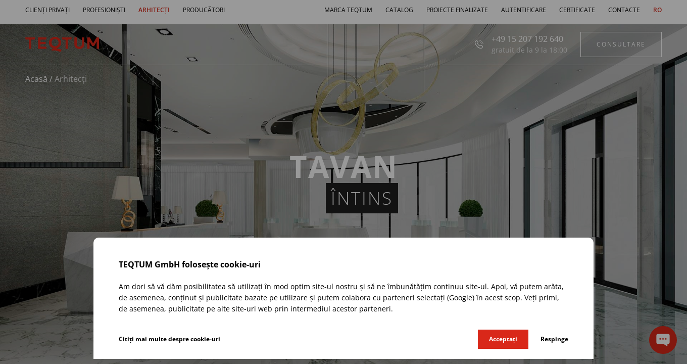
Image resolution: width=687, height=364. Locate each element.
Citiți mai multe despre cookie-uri (169, 339)
